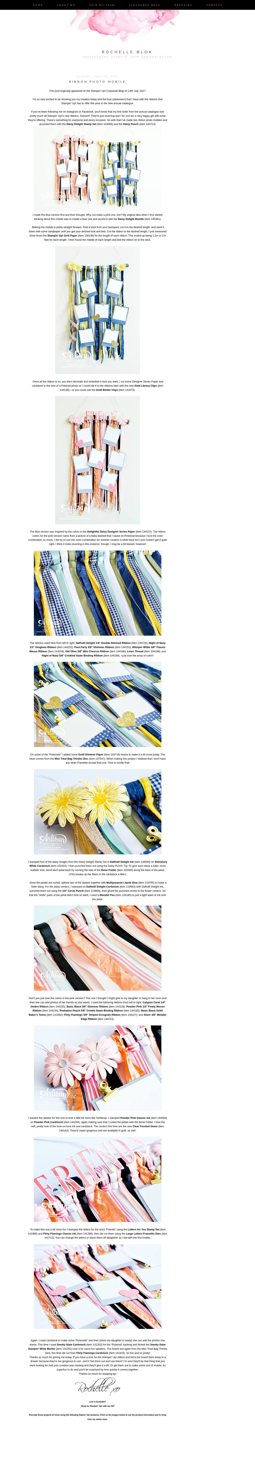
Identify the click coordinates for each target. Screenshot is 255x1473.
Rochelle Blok (127, 52)
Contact (215, 5)
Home (38, 5)
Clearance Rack (145, 5)
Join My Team (102, 5)
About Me (66, 5)
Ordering (184, 5)
